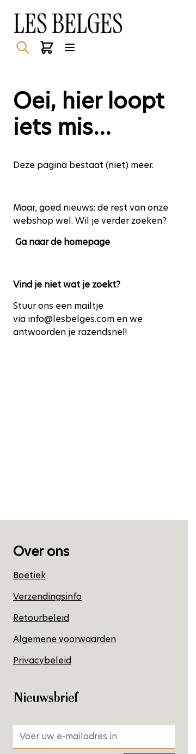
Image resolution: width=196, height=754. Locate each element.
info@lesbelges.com (71, 319)
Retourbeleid (41, 618)
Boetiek (29, 575)
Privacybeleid (42, 660)
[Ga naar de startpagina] (67, 23)
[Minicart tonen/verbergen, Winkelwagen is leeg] (47, 47)
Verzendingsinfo (47, 596)
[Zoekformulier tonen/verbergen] (23, 47)
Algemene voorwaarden (64, 639)
